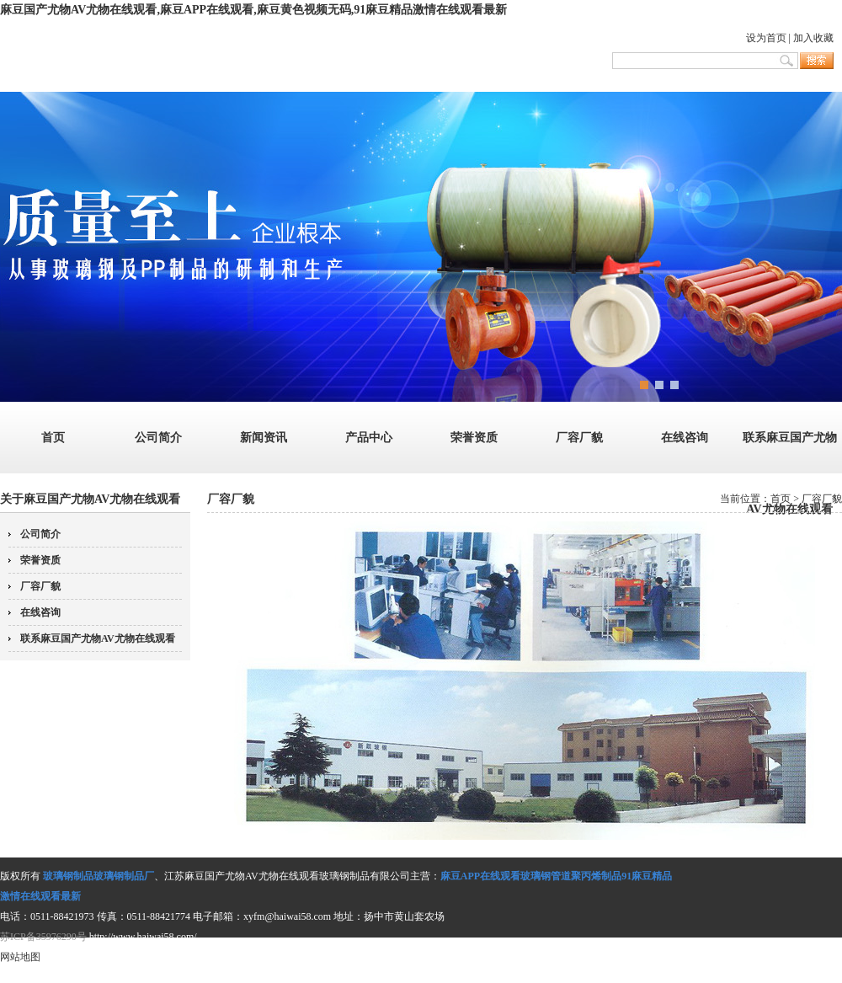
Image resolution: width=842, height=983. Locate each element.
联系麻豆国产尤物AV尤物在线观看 (97, 638)
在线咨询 (684, 437)
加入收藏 (813, 38)
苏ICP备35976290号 (43, 937)
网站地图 (20, 957)
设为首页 (766, 38)
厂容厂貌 (579, 437)
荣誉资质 (474, 437)
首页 (53, 437)
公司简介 (158, 437)
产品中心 (368, 437)
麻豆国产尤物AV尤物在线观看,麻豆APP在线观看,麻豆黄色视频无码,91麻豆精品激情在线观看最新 (253, 9)
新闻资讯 (263, 437)
